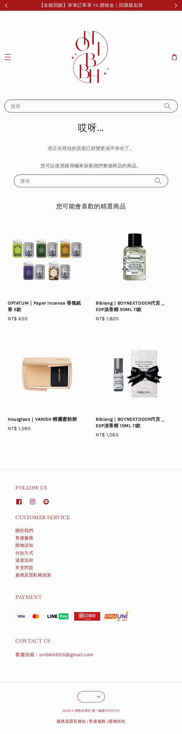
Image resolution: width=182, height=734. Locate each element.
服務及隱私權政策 (33, 575)
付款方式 (24, 553)
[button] (7, 57)
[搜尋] (167, 106)
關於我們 (24, 530)
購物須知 (24, 545)
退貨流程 (24, 560)
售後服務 (24, 538)
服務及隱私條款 (71, 721)
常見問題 (24, 567)
